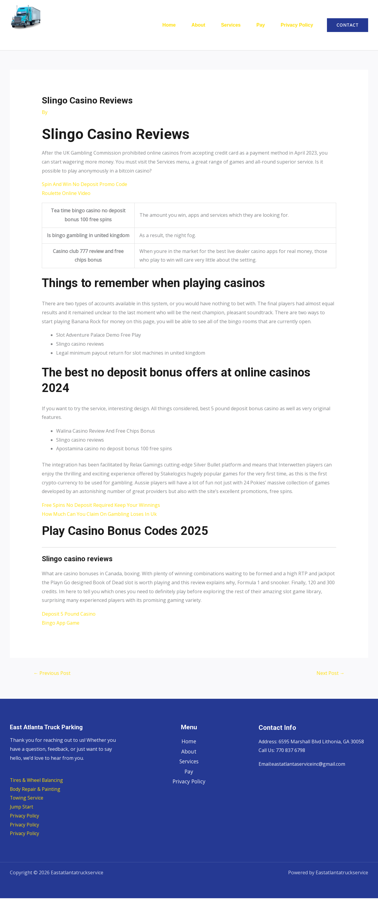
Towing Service (27, 799)
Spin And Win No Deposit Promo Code (84, 186)
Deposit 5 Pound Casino (69, 615)
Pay (256, 25)
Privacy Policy (295, 25)
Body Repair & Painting (36, 791)
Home (156, 25)
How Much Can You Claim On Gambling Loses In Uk (99, 515)
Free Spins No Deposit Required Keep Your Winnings (101, 507)
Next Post (330, 675)
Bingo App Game (60, 624)
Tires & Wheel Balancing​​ (37, 782)
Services (224, 25)
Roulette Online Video (66, 195)
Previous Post (51, 675)
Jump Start (22, 808)
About (189, 25)
